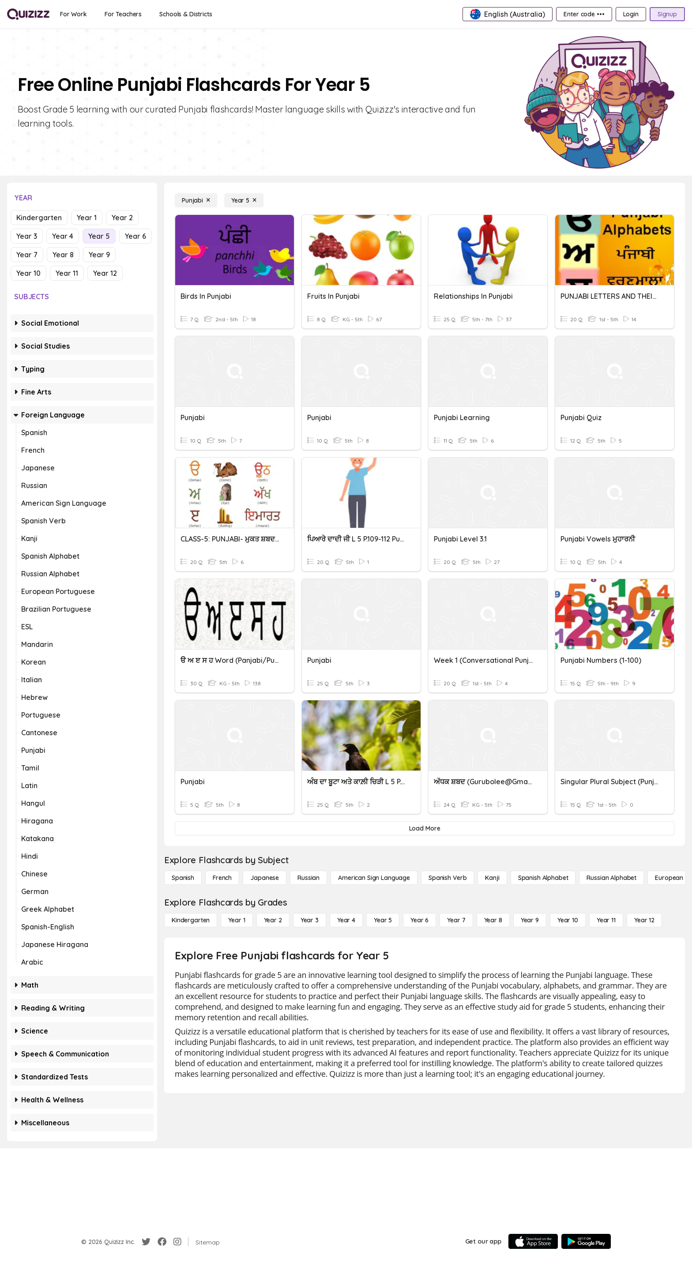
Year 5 (99, 236)
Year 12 (105, 273)
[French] (222, 878)
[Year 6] (419, 920)
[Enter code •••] (584, 14)
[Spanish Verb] (447, 878)
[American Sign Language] (374, 878)
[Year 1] (236, 920)
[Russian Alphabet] (611, 878)
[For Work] (73, 14)
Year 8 (63, 254)
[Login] (631, 14)
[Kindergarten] (190, 920)
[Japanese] (264, 878)
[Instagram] (177, 1242)
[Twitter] (146, 1242)
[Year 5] (243, 200)
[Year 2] (273, 920)
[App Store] (533, 1241)
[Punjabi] (196, 200)
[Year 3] (309, 920)
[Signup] (667, 14)
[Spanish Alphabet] (543, 878)
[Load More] (424, 828)
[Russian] (308, 878)
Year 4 (62, 236)
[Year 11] (606, 920)
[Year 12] (644, 920)
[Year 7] (456, 920)
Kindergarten (39, 217)
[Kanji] (492, 878)
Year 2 (122, 217)
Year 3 (26, 236)
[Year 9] (529, 920)
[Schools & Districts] (185, 14)
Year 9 (99, 254)
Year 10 (28, 273)
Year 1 (87, 217)
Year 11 (67, 273)
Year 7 (27, 254)
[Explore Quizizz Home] (28, 14)
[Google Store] (586, 1241)
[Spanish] (183, 878)
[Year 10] (568, 920)
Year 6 (135, 236)
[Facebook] (162, 1242)
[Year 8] (493, 920)
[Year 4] (346, 920)
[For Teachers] (123, 14)
